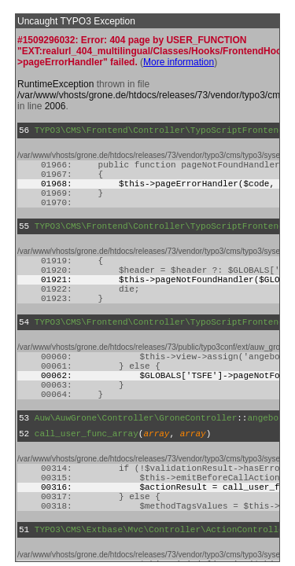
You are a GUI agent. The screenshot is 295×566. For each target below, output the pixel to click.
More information (178, 62)
